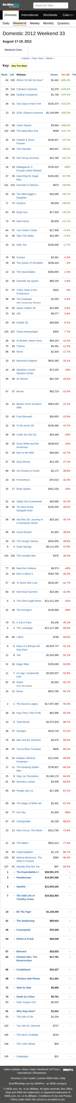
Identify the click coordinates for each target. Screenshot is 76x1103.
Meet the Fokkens (26, 568)
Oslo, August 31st (26, 1002)
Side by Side (23, 987)
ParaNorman (23, 877)
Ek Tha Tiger (23, 911)
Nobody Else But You (28, 866)
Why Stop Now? (25, 1011)
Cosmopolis (23, 929)
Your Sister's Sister (26, 230)
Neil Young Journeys (27, 158)
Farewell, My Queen (27, 281)
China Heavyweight (27, 331)
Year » (41, 58)
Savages (21, 731)
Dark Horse (22, 221)
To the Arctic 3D (25, 425)
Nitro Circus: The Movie (29, 830)
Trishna (20, 346)
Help (62, 1078)
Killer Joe (21, 244)
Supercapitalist (24, 852)
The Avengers (24, 609)
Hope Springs (24, 546)
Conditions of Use (48, 1095)
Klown (19, 682)
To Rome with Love (27, 582)
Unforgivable (23, 821)
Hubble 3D (22, 322)
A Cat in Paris (24, 622)
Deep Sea (21, 212)
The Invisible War (26, 555)
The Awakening (25, 920)
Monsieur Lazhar (25, 781)
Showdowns (39, 1072)
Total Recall (22, 722)
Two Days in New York (28, 103)
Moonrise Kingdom (26, 360)
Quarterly (63, 23)
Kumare (20, 257)
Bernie (20, 391)
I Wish (19, 637)
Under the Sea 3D (26, 434)
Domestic (10, 15)
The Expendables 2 (27, 872)
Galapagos (22, 1056)
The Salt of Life (24, 1016)
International (29, 15)
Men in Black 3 (24, 573)
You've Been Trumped (28, 749)
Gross (54, 74)
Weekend (43, 1069)
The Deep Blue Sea (27, 130)
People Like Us (24, 790)
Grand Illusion (24, 532)
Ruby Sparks (23, 488)
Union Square (24, 125)
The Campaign (24, 628)
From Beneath (24, 416)
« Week (25, 58)
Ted (18, 655)
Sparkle (21, 886)
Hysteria (21, 203)
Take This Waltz (25, 235)
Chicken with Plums (28, 978)
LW (12, 74)
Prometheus (23, 479)
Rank (4, 74)
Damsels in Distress (27, 185)
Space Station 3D (26, 308)
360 (18, 313)
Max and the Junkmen (28, 740)
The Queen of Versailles (29, 262)
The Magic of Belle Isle (29, 803)
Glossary (15, 1078)
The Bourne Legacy (27, 703)
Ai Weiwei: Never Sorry (29, 340)
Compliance (23, 969)
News (25, 1069)
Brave (19, 691)
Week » (50, 58)
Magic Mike (22, 664)
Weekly (35, 23)
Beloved (21, 951)
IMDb (53, 1083)
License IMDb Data (47, 1078)
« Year (33, 58)
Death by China (25, 996)
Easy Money (23, 461)
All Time (54, 1069)
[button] (71, 4)
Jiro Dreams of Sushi (28, 470)
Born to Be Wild (25, 452)
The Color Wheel (25, 1043)
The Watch (22, 843)
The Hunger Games (27, 541)
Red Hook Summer (27, 591)
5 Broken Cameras (26, 89)
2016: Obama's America (29, 112)
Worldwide (50, 15)
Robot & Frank (24, 938)
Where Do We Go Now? (29, 80)
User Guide (28, 1078)
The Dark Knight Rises (28, 600)
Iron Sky (21, 812)
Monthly (48, 23)
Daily (6, 23)
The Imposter (23, 148)
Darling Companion (27, 94)
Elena (19, 351)
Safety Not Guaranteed (29, 501)
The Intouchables (25, 271)
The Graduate (24, 299)
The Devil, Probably (27, 1034)
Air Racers (22, 378)
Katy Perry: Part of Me (28, 712)
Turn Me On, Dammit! (28, 1025)
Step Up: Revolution (27, 776)
